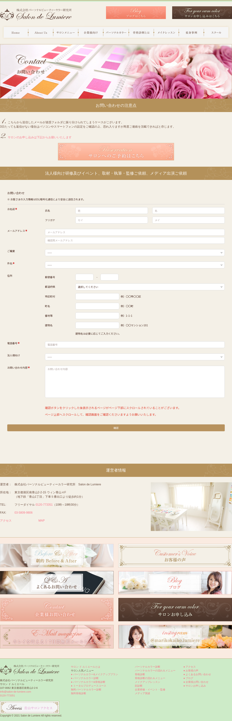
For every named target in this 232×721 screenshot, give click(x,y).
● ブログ (188, 678)
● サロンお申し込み (194, 685)
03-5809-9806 (23, 512)
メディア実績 (142, 693)
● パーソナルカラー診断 (84, 678)
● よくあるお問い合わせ (197, 674)
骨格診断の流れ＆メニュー (150, 678)
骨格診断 (140, 674)
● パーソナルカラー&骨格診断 (88, 681)
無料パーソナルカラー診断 (86, 689)
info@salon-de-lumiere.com (15, 691)
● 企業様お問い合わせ (195, 681)
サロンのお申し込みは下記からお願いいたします (40, 137)
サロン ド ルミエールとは (85, 666)
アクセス (6, 520)
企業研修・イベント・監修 (150, 689)
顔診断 (138, 685)
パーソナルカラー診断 (147, 666)
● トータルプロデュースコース (88, 685)
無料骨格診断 (78, 693)
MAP (41, 520)
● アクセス (189, 666)
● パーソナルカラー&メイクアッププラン (94, 674)
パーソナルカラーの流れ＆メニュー (155, 670)
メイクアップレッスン (147, 681)
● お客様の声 (190, 670)
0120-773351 (44, 504)
